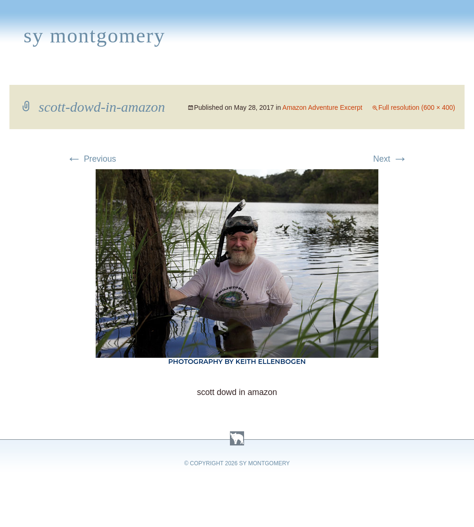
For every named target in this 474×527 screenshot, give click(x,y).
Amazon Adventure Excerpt (322, 107)
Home (17, 73)
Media (197, 73)
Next (390, 159)
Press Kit (380, 73)
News (161, 73)
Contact (431, 73)
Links (337, 73)
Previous (91, 159)
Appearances (109, 73)
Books (54, 73)
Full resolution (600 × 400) (416, 107)
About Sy (295, 73)
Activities (242, 73)
